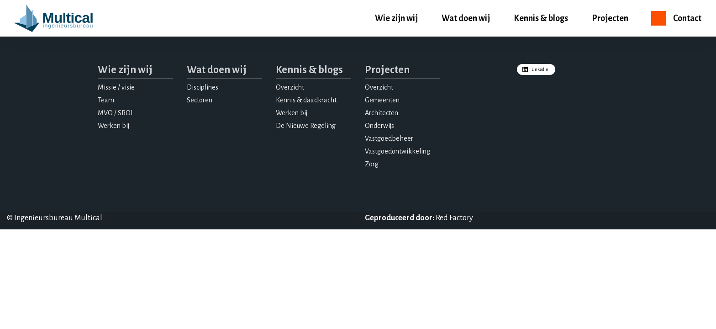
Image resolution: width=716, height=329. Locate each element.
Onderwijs (379, 125)
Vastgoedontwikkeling (397, 151)
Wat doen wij (466, 18)
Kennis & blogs (541, 18)
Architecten (381, 113)
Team (106, 100)
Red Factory (454, 218)
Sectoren (199, 100)
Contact (687, 18)
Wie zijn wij (396, 18)
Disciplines (202, 87)
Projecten (610, 18)
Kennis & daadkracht (306, 100)
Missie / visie (116, 87)
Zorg (372, 164)
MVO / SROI (115, 113)
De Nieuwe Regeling (306, 125)
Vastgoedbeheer (389, 138)
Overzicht (290, 87)
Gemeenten (382, 100)
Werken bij (113, 125)
